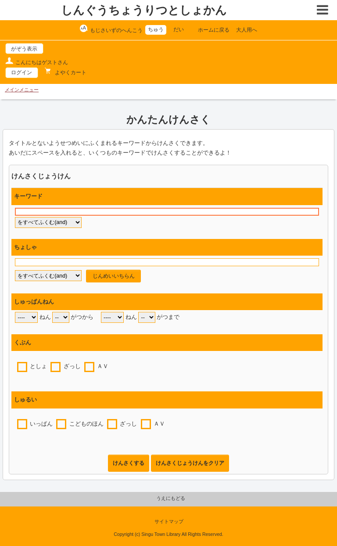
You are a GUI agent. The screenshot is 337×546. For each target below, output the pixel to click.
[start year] (26, 317)
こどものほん (86, 424)
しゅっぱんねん (34, 302)
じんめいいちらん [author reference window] (114, 276)
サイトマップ (168, 521)
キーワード (28, 196)
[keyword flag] (48, 222)
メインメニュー (22, 89)
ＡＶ (102, 366)
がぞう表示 (24, 49)
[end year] (112, 317)
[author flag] (48, 275)
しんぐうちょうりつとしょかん (144, 10)
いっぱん (41, 424)
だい (178, 29)
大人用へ (246, 30)
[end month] (146, 317)
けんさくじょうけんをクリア (190, 463)
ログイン (21, 72)
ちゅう (156, 29)
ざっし (72, 366)
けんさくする (128, 463)
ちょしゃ (25, 247)
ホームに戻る (213, 30)
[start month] (60, 317)
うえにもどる (170, 498)
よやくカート (70, 72)
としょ (38, 366)
